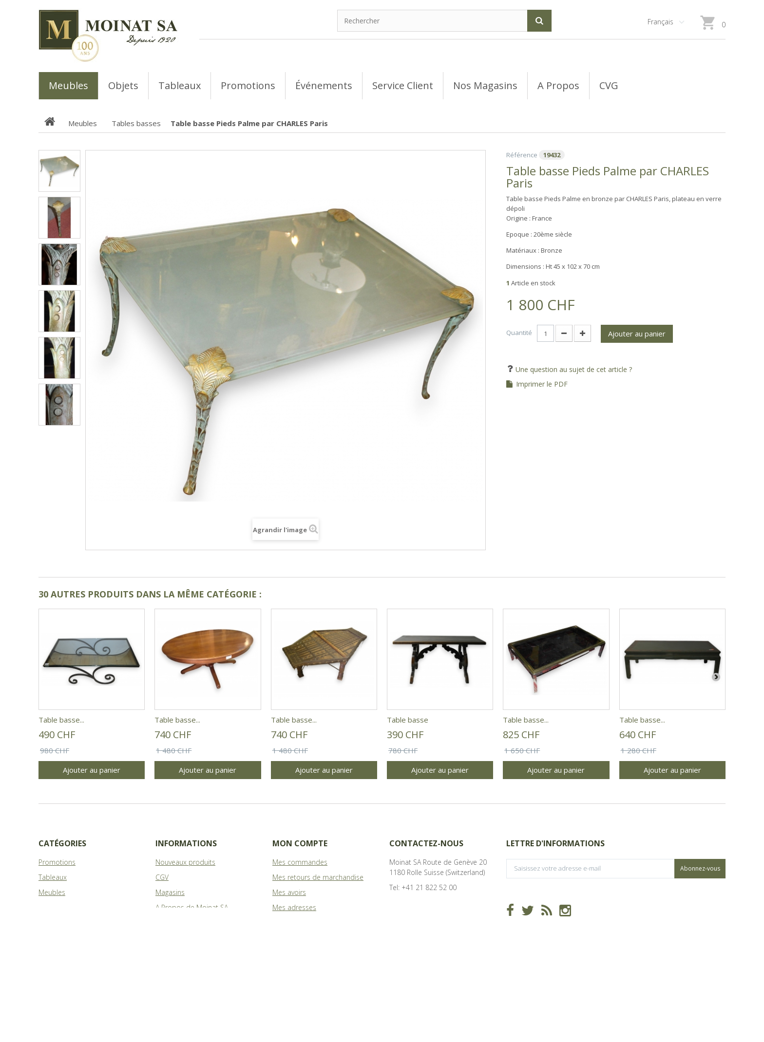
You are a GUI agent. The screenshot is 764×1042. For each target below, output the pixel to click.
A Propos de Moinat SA (191, 907)
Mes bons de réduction (309, 937)
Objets (48, 907)
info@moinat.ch (414, 902)
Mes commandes (299, 862)
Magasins (170, 892)
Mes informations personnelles (321, 922)
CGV (162, 877)
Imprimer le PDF (542, 384)
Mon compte (299, 843)
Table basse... (61, 720)
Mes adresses (294, 907)
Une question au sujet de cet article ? (573, 369)
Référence (521, 154)
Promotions (57, 862)
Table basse (407, 720)
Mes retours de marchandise (317, 877)
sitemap (168, 922)
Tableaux (52, 877)
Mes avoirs (289, 892)
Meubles (51, 892)
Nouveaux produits (185, 862)
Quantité (519, 332)
